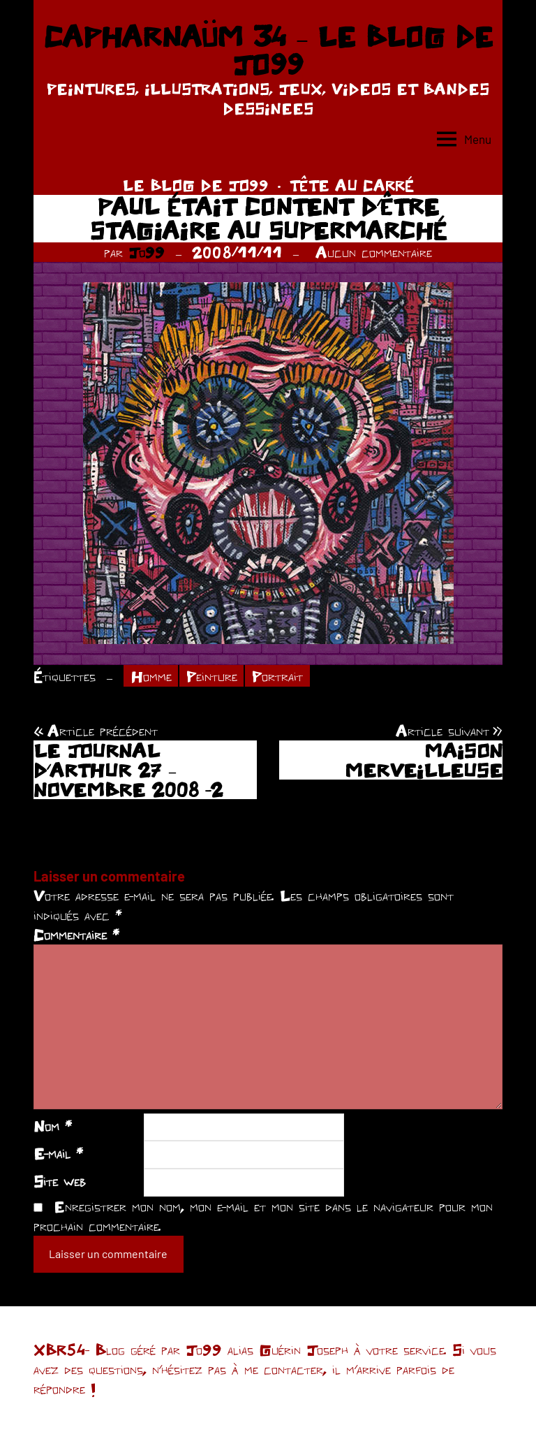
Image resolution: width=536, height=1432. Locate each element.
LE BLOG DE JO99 (196, 185)
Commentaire (76, 934)
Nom (53, 1126)
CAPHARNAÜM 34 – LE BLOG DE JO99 (268, 50)
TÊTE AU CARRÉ (352, 185)
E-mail (58, 1153)
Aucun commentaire (373, 252)
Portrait (277, 676)
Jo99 (146, 252)
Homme (151, 676)
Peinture (211, 676)
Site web (60, 1181)
